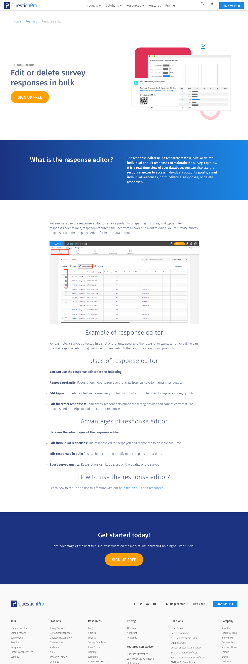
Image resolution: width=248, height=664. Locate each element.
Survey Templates (97, 642)
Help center (175, 604)
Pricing (170, 11)
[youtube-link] (154, 604)
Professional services (22, 652)
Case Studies (94, 647)
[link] (206, 3)
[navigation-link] (218, 3)
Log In (232, 3)
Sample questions (20, 628)
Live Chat (199, 604)
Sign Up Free (124, 561)
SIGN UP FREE (225, 11)
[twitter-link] (141, 604)
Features (155, 11)
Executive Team (229, 633)
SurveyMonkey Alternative (140, 658)
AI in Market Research (99, 661)
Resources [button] (135, 11)
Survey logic (17, 637)
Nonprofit (132, 633)
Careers (225, 652)
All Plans (131, 628)
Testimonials (228, 642)
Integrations (17, 647)
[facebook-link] (134, 604)
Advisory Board (229, 647)
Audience (54, 647)
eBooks (92, 637)
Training (92, 652)
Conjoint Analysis (180, 633)
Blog (90, 628)
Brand (225, 656)
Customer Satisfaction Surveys (187, 647)
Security (15, 656)
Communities (56, 642)
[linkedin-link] (147, 604)
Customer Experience (61, 633)
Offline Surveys (179, 643)
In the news (227, 637)
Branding (15, 642)
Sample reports (18, 633)
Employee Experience (61, 637)
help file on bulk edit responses (141, 488)
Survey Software (58, 628)
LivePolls (54, 661)
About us (226, 628)
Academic (132, 637)
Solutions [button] (114, 11)
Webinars (93, 656)
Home (19, 21)
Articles (92, 633)
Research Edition (58, 657)
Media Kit (226, 661)
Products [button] (93, 11)
